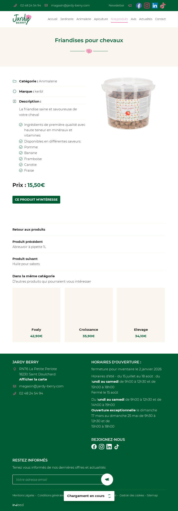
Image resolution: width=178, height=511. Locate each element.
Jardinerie (66, 19)
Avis (133, 19)
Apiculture (101, 19)
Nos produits (119, 19)
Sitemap (159, 495)
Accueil (52, 19)
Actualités (145, 19)
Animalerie (83, 19)
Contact (160, 19)
